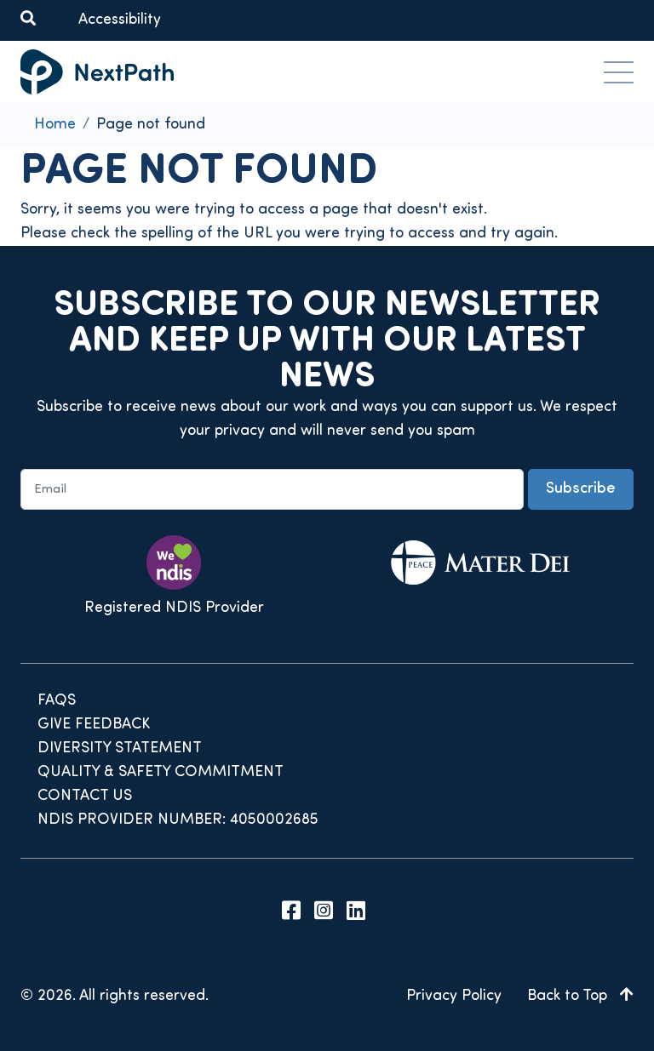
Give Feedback (93, 725)
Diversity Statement (119, 748)
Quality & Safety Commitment (160, 772)
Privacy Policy (454, 996)
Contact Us (84, 796)
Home (55, 125)
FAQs (56, 701)
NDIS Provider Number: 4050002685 (177, 820)
